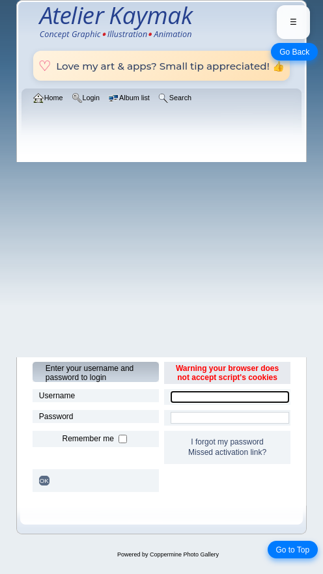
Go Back (294, 52)
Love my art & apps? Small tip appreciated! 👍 (161, 65)
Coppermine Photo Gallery (184, 554)
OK (44, 480)
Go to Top (292, 549)
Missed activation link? (227, 452)
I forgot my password (227, 441)
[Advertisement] (161, 260)
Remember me (90, 438)
